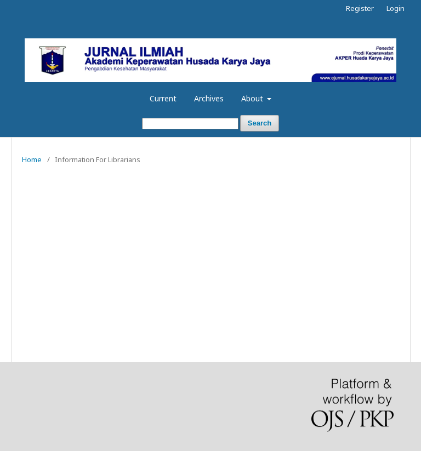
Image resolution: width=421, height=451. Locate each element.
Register (360, 8)
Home (32, 159)
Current (163, 98)
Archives (209, 98)
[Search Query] (190, 123)
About (253, 98)
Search (259, 123)
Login (395, 8)
